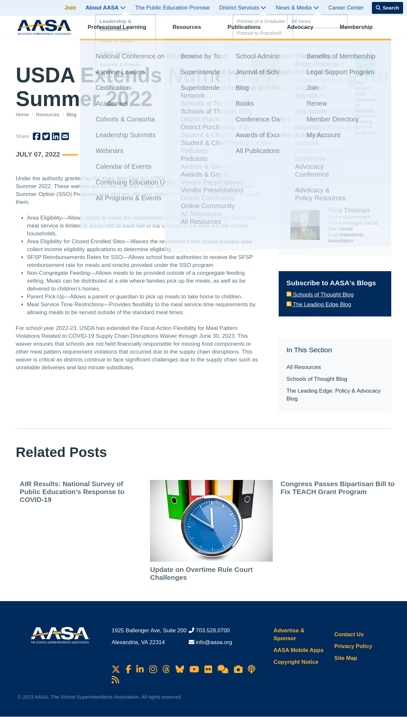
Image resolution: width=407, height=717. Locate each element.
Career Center (346, 8)
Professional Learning (122, 31)
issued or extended (191, 178)
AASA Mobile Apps (298, 650)
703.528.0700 (213, 630)
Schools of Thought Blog (320, 295)
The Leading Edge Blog (319, 304)
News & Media (297, 8)
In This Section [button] (309, 350)
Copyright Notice (295, 662)
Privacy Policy (353, 646)
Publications (249, 31)
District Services (243, 8)
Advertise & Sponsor (288, 634)
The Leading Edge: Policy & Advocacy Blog (334, 395)
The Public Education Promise (172, 8)
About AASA (105, 8)
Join (70, 8)
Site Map (345, 658)
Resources (192, 31)
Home (23, 114)
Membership (361, 31)
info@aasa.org (214, 642)
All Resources (304, 367)
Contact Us (349, 634)
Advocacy (305, 31)
